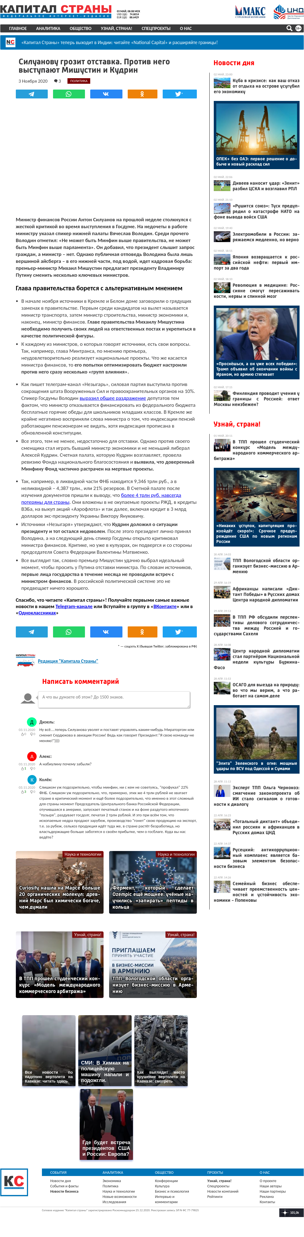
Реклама (267, 1196)
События (58, 1172)
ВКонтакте (165, 606)
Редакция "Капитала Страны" (68, 661)
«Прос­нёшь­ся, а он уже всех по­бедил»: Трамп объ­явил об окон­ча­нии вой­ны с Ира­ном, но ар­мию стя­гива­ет (256, 369)
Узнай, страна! (116, 28)
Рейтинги (214, 1196)
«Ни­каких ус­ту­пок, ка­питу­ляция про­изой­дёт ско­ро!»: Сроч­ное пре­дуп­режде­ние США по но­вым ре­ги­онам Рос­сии (256, 533)
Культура (162, 1185)
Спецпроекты (156, 28)
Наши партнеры (273, 1191)
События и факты (64, 1185)
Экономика (112, 1180)
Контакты (267, 1201)
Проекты (215, 1172)
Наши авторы (271, 1185)
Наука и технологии (83, 854)
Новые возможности (120, 1196)
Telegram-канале (74, 606)
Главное (18, 28)
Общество (80, 28)
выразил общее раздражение (113, 398)
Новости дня (233, 63)
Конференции (166, 1180)
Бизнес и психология (172, 1191)
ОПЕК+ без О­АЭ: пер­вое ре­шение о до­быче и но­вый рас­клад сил (256, 161)
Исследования (114, 1201)
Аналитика (48, 28)
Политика (111, 1185)
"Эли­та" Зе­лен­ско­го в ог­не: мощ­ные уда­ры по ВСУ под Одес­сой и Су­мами (256, 766)
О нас (186, 28)
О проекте (268, 1180)
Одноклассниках (37, 612)
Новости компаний (222, 1191)
